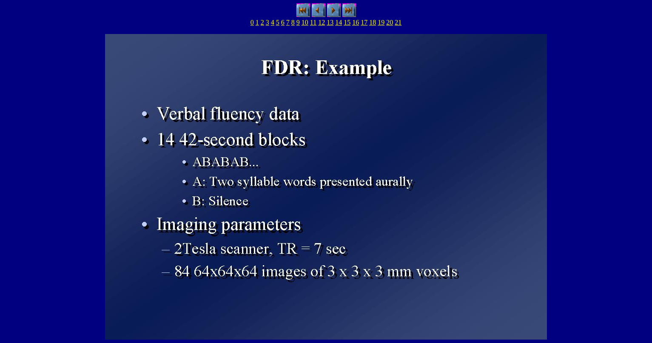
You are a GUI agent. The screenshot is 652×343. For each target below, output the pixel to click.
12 (321, 22)
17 (364, 22)
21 (398, 22)
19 (381, 22)
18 (372, 22)
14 (338, 22)
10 (305, 22)
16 (355, 22)
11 (313, 22)
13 (330, 22)
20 (389, 22)
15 (347, 22)
